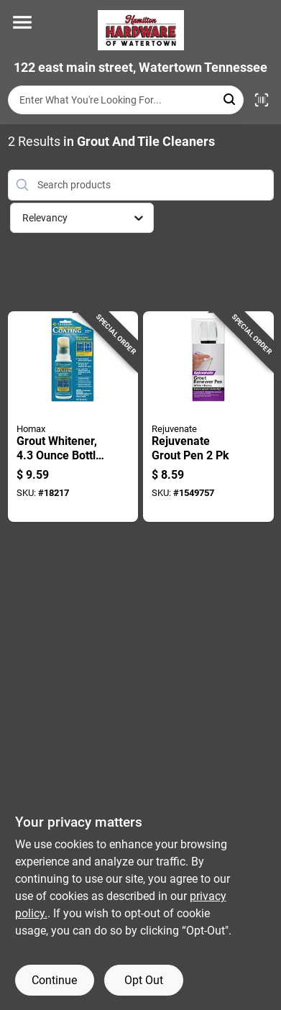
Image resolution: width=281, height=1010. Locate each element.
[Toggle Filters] (262, 218)
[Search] (230, 99)
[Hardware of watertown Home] (141, 30)
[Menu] (22, 22)
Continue (54, 980)
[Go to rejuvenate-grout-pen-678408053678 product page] (208, 417)
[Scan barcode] (261, 100)
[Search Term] (126, 100)
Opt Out (143, 980)
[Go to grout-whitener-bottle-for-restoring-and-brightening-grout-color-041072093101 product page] (73, 417)
